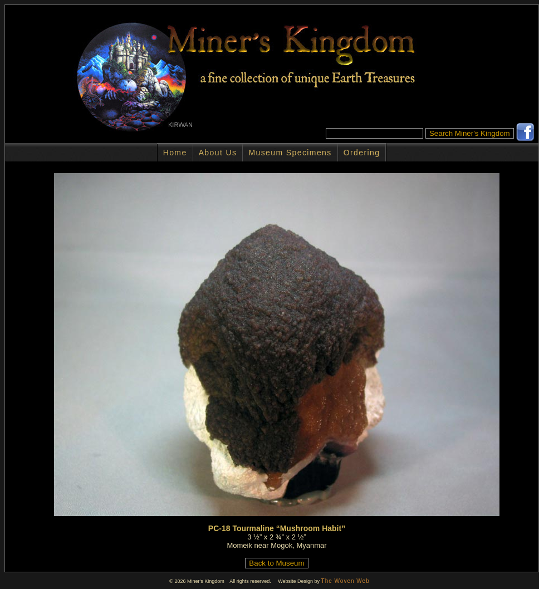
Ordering (362, 152)
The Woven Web (345, 581)
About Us (218, 152)
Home (175, 152)
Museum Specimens (289, 152)
